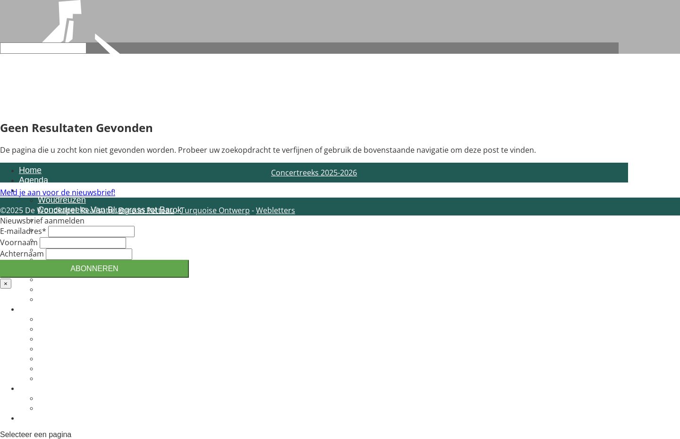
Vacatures (57, 368)
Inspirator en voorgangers (86, 358)
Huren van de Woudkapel (86, 279)
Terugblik (55, 408)
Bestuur (52, 348)
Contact (33, 417)
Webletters (275, 210)
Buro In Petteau (146, 210)
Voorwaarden (63, 299)
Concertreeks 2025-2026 (314, 172)
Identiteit (54, 318)
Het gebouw (60, 378)
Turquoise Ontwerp (215, 210)
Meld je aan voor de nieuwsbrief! (57, 192)
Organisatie (59, 328)
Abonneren (94, 269)
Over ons (36, 309)
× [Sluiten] (6, 283)
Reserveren (60, 289)
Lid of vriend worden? (78, 338)
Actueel (33, 388)
